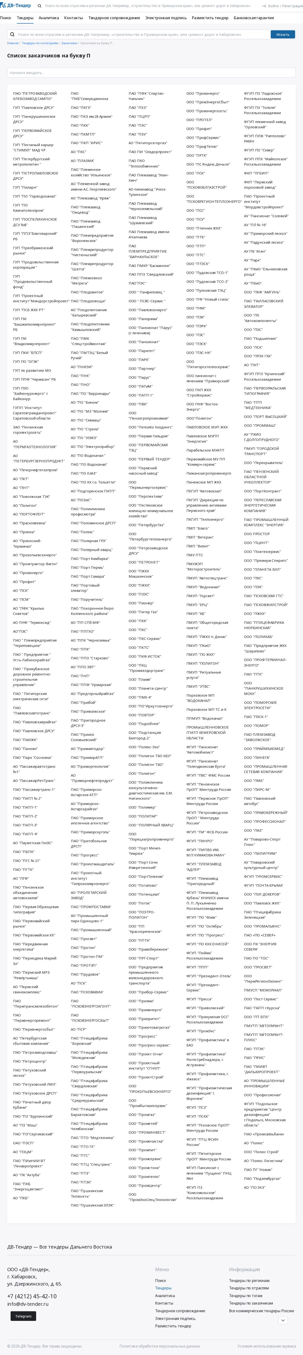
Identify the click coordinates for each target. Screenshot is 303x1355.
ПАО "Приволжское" (88, 711)
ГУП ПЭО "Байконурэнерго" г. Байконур (30, 393)
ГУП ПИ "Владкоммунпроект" (31, 341)
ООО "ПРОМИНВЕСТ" (147, 1132)
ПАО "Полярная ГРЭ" (88, 540)
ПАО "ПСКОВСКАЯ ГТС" (263, 595)
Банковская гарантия (254, 17)
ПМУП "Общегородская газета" (207, 625)
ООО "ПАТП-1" (141, 395)
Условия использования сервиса (266, 1346)
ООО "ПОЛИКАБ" (258, 636)
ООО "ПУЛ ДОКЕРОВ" (262, 894)
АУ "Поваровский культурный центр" (261, 865)
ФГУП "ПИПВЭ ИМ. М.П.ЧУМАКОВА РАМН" (205, 852)
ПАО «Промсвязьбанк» (264, 1134)
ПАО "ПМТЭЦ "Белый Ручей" (89, 355)
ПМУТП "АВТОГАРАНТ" (263, 1025)
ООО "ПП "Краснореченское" (145, 929)
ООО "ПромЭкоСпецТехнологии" (153, 1197)
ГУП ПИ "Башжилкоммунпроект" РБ (34, 324)
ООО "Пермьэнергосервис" (148, 485)
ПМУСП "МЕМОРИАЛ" (263, 990)
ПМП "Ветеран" (200, 537)
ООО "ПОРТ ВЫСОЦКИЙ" (265, 416)
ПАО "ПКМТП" (83, 134)
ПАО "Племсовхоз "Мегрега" (86, 280)
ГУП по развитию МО (32, 370)
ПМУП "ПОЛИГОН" (203, 663)
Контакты (73, 17)
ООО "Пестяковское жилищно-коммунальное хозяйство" (151, 510)
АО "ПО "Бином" (85, 402)
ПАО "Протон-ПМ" (87, 956)
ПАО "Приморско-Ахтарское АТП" (87, 792)
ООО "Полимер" (142, 807)
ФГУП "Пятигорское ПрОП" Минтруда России (208, 1156)
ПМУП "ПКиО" (198, 645)
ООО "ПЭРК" (196, 325)
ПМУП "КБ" (196, 613)
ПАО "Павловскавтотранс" (32, 710)
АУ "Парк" (252, 260)
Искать (283, 34)
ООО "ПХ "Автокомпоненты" (260, 318)
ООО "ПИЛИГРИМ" (260, 853)
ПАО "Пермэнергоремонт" (32, 1018)
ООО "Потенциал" (144, 894)
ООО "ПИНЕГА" (257, 757)
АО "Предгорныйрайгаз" (93, 693)
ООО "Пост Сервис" (260, 998)
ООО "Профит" (199, 128)
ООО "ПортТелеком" (146, 876)
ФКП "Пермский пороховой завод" (260, 184)
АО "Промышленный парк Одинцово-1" (89, 918)
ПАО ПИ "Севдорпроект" (150, 151)
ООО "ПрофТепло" (202, 146)
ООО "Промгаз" (142, 1114)
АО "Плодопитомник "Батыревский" (89, 312)
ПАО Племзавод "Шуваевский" (143, 220)
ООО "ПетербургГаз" (147, 524)
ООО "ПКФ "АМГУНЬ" (262, 292)
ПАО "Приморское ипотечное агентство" (90, 820)
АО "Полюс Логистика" (263, 1160)
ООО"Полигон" (199, 418)
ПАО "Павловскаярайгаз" (35, 721)
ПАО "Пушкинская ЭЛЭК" (92, 1205)
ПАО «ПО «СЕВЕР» (260, 935)
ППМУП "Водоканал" (204, 718)
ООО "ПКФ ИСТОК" (145, 656)
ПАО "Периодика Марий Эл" (34, 961)
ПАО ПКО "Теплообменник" (144, 163)
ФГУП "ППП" (197, 967)
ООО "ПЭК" (195, 317)
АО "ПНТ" (21, 487)
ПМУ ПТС (194, 554)
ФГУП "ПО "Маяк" (201, 917)
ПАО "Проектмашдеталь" (93, 863)
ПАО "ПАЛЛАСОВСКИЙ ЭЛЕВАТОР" (263, 303)
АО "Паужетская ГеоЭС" (33, 842)
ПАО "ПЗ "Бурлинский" (33, 1116)
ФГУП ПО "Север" (259, 150)
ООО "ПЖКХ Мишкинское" (141, 574)
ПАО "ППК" (80, 649)
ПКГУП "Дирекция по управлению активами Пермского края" (206, 505)
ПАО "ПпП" (80, 675)
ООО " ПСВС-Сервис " (147, 300)
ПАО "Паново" (25, 748)
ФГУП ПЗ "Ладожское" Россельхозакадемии (263, 96)
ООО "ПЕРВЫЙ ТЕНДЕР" (150, 459)
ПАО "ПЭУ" (138, 134)
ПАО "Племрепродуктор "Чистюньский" (92, 252)
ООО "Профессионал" (262, 1094)
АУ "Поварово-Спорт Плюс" (262, 842)
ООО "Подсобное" (144, 723)
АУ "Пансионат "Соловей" (266, 215)
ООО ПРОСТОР (257, 533)
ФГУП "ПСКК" (197, 1116)
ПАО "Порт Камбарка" (90, 558)
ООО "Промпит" (143, 1149)
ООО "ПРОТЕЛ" (199, 119)
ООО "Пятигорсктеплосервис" (208, 364)
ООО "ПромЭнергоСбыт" (208, 101)
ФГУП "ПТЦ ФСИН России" (202, 1142)
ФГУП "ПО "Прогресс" (205, 935)
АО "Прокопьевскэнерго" (35, 554)
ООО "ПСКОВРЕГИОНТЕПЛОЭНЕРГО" (210, 199)
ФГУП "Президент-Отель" (209, 975)
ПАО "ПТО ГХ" (83, 1146)
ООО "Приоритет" (144, 1018)
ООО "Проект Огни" (146, 1054)
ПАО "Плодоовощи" (88, 300)
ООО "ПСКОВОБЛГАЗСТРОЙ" (206, 184)
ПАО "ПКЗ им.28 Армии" (91, 116)
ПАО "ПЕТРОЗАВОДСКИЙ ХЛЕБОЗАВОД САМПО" (35, 96)
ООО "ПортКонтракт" (262, 491)
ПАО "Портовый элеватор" (85, 588)
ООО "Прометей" (143, 1123)
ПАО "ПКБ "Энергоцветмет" (28, 1186)
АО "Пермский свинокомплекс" (27, 989)
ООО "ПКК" (138, 620)
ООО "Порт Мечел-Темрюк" (145, 851)
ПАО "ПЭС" (138, 125)
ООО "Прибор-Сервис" (148, 992)
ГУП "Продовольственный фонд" (32, 281)
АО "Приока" (24, 531)
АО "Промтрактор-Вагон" (35, 563)
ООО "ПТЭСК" (198, 263)
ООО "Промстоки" (144, 1167)
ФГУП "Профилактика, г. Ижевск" (207, 1076)
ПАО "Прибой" (83, 702)
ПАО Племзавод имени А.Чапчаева (149, 234)
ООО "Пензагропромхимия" (149, 415)
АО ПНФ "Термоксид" (32, 622)
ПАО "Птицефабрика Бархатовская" (89, 1112)
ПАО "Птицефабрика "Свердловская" (89, 1083)
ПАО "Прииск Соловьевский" (84, 737)
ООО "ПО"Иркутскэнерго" (151, 706)
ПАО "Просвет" (84, 938)
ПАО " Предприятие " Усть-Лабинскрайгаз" (32, 657)
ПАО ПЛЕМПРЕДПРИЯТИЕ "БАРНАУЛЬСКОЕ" (148, 251)
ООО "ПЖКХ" (139, 585)
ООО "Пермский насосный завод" (144, 470)
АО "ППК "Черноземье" (91, 640)
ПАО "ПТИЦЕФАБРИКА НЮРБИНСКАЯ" (264, 625)
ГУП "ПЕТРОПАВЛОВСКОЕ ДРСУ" (35, 176)
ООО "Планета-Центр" (148, 688)
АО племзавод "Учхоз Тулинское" (147, 192)
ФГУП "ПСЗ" (196, 1107)
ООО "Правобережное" (149, 949)
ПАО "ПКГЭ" (81, 107)
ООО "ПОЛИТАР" (143, 816)
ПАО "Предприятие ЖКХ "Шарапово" (265, 648)
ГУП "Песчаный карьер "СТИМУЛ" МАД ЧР (33, 147)
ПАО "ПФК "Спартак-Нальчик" (147, 96)
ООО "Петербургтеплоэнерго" (150, 536)
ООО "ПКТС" (139, 647)
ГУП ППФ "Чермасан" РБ (34, 379)
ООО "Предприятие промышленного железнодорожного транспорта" (146, 975)
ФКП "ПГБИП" (256, 173)
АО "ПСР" (78, 1029)
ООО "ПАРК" (139, 359)
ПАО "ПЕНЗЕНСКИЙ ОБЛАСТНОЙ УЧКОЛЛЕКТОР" (261, 476)
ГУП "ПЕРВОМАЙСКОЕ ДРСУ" (32, 133)
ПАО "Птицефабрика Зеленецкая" (262, 915)
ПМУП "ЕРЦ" (197, 604)
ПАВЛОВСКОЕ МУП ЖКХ (207, 427)
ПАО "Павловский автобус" (259, 801)
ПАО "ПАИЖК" (25, 739)
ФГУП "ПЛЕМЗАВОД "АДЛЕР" (204, 866)
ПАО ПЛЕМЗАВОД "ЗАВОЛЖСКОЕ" (259, 737)
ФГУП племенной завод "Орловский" (265, 124)
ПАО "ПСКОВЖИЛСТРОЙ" (266, 604)
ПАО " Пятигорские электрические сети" (31, 696)
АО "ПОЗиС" (81, 499)
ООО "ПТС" (195, 254)
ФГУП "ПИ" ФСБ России (207, 831)
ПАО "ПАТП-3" (25, 825)
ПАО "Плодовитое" (87, 292)
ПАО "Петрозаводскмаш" (35, 1052)
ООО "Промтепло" (144, 1176)
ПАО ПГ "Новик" (258, 1169)
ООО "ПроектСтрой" (146, 1077)
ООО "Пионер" (141, 602)
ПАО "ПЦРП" (140, 116)
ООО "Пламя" (140, 679)
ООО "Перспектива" (146, 496)
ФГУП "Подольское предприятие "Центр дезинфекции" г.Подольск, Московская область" (265, 1114)
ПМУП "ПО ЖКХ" (200, 654)
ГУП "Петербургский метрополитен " (31, 161)
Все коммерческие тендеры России (261, 1310)
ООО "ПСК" (195, 173)
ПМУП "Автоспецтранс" (207, 577)
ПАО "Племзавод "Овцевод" (85, 209)
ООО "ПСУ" (195, 219)
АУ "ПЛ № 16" (255, 224)
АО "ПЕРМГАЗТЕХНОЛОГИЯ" (35, 444)
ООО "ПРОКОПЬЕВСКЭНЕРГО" (150, 1088)
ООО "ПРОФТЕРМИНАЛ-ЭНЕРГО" (265, 662)
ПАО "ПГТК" (23, 869)
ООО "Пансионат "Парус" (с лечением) (151, 330)
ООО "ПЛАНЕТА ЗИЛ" (262, 569)
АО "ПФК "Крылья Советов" (28, 611)
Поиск (5, 17)
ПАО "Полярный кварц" (92, 549)
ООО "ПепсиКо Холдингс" (151, 427)
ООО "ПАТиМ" (141, 386)
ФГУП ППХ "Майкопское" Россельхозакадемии (266, 161)
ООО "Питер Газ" (143, 611)
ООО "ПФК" (196, 308)
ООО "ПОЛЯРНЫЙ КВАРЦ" (151, 825)
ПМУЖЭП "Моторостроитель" (203, 566)
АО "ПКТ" (21, 478)
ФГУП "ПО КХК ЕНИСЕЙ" (207, 943)
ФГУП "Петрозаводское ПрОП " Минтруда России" (207, 817)
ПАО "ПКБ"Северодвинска (89, 96)
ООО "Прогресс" (143, 1036)
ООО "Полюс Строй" (261, 1151)
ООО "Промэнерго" (203, 93)
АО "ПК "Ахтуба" (26, 1174)
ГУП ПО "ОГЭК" (26, 361)
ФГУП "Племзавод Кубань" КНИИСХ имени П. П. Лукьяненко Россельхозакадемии (207, 900)
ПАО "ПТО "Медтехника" (92, 1137)
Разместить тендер (210, 17)
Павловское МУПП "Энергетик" (202, 438)
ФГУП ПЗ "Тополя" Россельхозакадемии (262, 110)
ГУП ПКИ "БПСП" (28, 352)
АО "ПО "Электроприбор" (93, 446)
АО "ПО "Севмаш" (86, 420)
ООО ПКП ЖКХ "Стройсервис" (199, 392)
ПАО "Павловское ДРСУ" (34, 730)
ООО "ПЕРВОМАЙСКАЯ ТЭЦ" (148, 447)
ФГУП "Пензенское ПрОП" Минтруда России (208, 787)
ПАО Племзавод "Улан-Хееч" (149, 178)
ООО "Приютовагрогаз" (150, 1027)
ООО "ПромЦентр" (145, 1185)
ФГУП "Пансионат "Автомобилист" (202, 749)
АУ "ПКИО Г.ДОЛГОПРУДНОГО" (261, 437)
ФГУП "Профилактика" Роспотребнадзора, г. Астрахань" (206, 1059)
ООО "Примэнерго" (145, 1009)
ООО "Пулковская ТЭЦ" (206, 290)
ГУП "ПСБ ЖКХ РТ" (29, 309)
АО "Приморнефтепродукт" (92, 778)
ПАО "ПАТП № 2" (27, 798)
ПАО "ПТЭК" (81, 1182)
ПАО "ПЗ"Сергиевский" (33, 1134)
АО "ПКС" (78, 151)
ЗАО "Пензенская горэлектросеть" (28, 430)
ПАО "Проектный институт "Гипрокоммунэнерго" (90, 878)
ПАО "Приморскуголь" (90, 831)
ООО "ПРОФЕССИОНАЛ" (265, 821)
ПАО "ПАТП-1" (25, 807)
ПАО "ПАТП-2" (25, 816)
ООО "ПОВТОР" (142, 714)
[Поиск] (39, 5)
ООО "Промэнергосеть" (206, 110)
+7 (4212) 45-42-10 (32, 1296)
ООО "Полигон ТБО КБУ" (150, 755)
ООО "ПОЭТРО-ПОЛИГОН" (142, 915)
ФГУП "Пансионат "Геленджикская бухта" (206, 764)
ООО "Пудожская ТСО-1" (207, 272)
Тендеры (25, 17)
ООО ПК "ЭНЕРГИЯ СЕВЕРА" (260, 946)
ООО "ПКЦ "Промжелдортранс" (147, 668)
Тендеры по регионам (249, 1280)
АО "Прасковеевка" (29, 522)
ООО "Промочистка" (146, 1141)
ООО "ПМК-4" (140, 697)
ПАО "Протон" (83, 947)
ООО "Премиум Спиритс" (266, 560)
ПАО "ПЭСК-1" (256, 716)
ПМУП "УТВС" (198, 686)
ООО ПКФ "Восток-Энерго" (202, 407)
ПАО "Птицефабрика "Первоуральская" (89, 1069)
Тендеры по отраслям (249, 1288)
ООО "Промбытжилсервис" (148, 1103)
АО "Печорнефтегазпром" (35, 469)
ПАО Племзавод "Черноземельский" (146, 206)
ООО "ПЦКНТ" (256, 542)
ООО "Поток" (140, 903)
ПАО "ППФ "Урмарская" (91, 684)
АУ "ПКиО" (253, 283)
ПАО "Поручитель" (87, 599)
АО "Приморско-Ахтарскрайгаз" (85, 806)
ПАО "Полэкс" (82, 531)
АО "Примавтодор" (87, 748)
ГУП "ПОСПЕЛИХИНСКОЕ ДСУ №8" (35, 222)
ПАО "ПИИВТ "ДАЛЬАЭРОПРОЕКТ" (261, 1069)
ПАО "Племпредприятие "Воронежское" (92, 238)
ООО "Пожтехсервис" (262, 551)
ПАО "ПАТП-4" (25, 833)
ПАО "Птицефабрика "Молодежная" (89, 1055)
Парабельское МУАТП (205, 450)
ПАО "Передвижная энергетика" (30, 946)
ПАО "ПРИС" (254, 1057)
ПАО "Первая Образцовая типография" (36, 909)
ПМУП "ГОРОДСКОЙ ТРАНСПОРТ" (261, 451)
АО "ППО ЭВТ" (83, 666)
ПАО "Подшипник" (260, 338)
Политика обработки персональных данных (159, 1346)
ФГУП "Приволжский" (205, 1007)
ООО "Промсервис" (145, 1158)
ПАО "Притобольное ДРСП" (89, 843)
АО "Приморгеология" (90, 766)
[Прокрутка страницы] (283, 1320)
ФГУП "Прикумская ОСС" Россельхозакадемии (207, 1019)
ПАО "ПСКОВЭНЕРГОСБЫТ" (90, 1018)
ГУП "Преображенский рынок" (33, 250)
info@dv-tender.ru (28, 1304)
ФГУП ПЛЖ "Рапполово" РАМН (265, 138)
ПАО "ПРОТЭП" (84, 965)
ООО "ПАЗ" (253, 830)
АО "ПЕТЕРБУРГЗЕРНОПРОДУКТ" (37, 458)
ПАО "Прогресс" (85, 855)
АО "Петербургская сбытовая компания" (31, 1041)
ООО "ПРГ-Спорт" (144, 958)
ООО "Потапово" (143, 885)
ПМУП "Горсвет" (200, 595)
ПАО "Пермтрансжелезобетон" (36, 1003)
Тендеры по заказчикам (251, 1303)
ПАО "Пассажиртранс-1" (34, 789)
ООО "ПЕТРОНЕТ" (144, 562)
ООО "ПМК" (254, 780)
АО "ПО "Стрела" (85, 429)
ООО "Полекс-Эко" (144, 746)
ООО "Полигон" (142, 773)
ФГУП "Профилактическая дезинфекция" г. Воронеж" (209, 1093)
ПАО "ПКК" (80, 125)
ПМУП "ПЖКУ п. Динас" (206, 636)
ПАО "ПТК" (253, 674)
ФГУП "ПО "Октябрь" (204, 926)
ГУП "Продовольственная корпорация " (36, 265)
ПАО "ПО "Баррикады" (90, 393)
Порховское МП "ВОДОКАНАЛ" (200, 698)
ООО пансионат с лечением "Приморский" (208, 378)
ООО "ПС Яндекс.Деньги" (208, 164)
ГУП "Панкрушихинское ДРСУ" (34, 119)
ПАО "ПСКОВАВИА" (87, 992)
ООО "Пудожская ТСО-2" (207, 281)
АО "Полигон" (25, 505)
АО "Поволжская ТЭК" (31, 496)
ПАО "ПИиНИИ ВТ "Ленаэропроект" (29, 1163)
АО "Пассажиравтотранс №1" (34, 769)
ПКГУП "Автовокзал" (204, 491)
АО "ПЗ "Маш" (25, 1125)
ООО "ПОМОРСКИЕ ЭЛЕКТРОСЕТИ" (260, 705)
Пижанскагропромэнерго (208, 473)
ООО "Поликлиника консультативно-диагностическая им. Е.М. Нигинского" (151, 790)
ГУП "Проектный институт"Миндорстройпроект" (37, 298)
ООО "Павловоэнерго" (148, 309)
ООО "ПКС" (138, 629)
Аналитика (49, 17)
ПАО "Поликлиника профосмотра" (88, 511)
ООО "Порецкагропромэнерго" (152, 836)
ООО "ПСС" (195, 210)
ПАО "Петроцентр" (29, 1061)
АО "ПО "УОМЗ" (84, 437)
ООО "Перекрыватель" (263, 462)
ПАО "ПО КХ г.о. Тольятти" (93, 482)
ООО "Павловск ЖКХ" (262, 903)
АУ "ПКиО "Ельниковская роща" (265, 271)
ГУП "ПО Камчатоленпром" (28, 208)
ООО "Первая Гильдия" (149, 435)
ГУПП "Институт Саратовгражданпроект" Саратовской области (34, 413)
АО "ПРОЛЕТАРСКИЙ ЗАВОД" (88, 895)
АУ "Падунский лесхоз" (264, 242)
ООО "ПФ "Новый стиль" (207, 299)
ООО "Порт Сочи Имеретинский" (143, 865)
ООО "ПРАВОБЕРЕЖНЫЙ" (266, 812)
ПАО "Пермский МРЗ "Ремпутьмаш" (31, 975)
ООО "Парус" (140, 377)
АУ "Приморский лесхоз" (265, 233)
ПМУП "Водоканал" (203, 586)
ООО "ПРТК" (196, 155)
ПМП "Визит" (198, 546)
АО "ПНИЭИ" (82, 366)
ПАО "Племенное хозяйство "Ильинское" (91, 172)
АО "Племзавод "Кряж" (90, 198)
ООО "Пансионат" (144, 341)
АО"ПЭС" (20, 631)
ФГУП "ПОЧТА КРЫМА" (263, 885)
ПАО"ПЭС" (137, 283)
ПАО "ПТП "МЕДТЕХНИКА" (257, 405)
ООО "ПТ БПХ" (256, 1016)
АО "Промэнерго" (28, 572)
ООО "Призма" (141, 1000)
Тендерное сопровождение (114, 17)
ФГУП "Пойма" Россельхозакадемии (204, 955)
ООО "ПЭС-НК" (198, 352)
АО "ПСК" (21, 590)
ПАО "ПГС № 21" (26, 860)
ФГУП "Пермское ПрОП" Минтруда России (207, 801)
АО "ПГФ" (21, 878)
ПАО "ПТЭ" (80, 1173)
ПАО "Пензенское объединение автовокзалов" (28, 892)
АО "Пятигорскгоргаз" (148, 142)
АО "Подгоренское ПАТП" (93, 491)
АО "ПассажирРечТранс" (34, 780)
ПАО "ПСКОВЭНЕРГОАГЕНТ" (91, 1003)
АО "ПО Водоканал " (88, 455)
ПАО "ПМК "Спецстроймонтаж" (88, 341)
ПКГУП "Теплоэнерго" (205, 519)
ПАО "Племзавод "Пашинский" (85, 224)
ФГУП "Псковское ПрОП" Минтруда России (208, 1128)
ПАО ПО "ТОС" (256, 958)
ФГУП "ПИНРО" (199, 840)
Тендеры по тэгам (245, 1295)
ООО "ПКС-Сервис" (145, 638)
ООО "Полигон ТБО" (146, 764)
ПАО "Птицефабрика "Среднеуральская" (89, 1097)
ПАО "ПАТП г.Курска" (262, 1007)
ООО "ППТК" (139, 940)
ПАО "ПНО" (81, 384)
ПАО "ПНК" (80, 375)
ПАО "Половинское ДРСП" (93, 522)
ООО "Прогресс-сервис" (149, 1045)
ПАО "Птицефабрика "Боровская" (89, 1041)
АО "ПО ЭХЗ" (254, 1187)
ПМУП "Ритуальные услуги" (203, 675)
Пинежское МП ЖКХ (203, 482)
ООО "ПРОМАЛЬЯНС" (262, 926)
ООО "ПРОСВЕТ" (258, 967)
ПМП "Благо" (197, 528)
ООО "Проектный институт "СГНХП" (144, 1065)
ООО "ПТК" (195, 237)
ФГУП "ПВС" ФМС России (208, 775)
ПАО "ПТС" (80, 1155)
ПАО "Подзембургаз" (262, 1178)
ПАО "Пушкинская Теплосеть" (87, 1193)
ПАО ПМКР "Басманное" (150, 265)
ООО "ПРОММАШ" (260, 425)
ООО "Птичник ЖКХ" (204, 228)
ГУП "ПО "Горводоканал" (34, 196)
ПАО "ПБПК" (23, 851)
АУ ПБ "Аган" (255, 251)
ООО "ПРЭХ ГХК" (258, 355)
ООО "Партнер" (142, 368)
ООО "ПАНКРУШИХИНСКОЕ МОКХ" (263, 688)
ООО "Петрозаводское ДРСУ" (148, 550)
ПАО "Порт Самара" (88, 576)
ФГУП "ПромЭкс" (201, 1030)
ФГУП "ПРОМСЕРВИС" (263, 876)
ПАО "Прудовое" (85, 974)
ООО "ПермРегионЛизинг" (263, 978)
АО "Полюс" (254, 1142)
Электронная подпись (166, 17)
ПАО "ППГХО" (82, 631)
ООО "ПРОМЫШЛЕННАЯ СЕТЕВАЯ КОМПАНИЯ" (265, 769)
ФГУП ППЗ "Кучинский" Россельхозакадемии (264, 376)
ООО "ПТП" (196, 245)
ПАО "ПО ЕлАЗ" (84, 473)
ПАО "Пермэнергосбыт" (34, 1029)
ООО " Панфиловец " (147, 292)
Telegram (23, 1316)
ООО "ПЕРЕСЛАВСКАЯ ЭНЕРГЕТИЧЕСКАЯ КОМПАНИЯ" (262, 505)
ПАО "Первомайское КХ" (34, 935)
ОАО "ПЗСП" (23, 1142)
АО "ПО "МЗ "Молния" (90, 411)
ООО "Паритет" (142, 350)
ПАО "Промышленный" (91, 929)
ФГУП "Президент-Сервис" (203, 987)
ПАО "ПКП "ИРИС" (86, 142)
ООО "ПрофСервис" (203, 137)
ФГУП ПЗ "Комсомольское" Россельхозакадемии (204, 1192)
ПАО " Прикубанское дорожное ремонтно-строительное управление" (32, 676)
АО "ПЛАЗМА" (82, 160)
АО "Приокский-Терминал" (27, 543)
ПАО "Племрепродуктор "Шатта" (92, 266)
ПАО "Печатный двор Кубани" (32, 1105)
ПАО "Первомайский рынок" (31, 923)
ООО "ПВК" (138, 404)
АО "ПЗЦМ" (23, 1151)
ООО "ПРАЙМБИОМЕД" (264, 748)
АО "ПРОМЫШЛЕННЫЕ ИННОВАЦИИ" (264, 1083)
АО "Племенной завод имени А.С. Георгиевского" (94, 186)
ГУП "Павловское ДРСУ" (33, 107)
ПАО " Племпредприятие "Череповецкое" (35, 643)
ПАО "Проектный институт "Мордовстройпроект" (264, 201)
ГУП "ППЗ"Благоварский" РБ (35, 236)
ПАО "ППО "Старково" (90, 658)
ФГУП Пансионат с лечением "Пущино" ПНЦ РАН (209, 1173)
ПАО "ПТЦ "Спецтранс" (91, 1164)
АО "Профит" (24, 581)
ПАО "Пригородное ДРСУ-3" (88, 723)
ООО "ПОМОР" (256, 725)
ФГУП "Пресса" (199, 998)
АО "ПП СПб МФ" (85, 622)
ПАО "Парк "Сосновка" (32, 757)
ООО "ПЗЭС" (139, 594)
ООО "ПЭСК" (196, 343)
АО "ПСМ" (21, 599)
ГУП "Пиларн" (25, 187)
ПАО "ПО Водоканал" (89, 464)
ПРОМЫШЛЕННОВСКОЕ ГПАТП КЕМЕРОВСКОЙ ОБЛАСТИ (207, 732)
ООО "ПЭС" (195, 334)
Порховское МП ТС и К (206, 709)
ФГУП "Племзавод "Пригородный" (202, 881)
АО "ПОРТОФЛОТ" (29, 514)
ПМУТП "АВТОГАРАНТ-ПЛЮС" (263, 1037)
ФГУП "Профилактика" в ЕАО (207, 1042)
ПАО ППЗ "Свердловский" (151, 274)
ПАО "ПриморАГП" (87, 757)
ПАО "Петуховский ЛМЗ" (34, 1084)
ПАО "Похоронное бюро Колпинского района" (92, 611)
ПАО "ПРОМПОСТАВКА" (91, 906)
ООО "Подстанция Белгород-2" (145, 735)
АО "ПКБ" (21, 1197)
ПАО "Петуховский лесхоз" (29, 1073)
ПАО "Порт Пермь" (87, 567)
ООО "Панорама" (143, 318)
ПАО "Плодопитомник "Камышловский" (90, 327)
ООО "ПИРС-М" (257, 789)
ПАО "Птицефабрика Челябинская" (89, 1126)
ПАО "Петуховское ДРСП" (35, 1093)
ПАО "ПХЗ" (138, 107)
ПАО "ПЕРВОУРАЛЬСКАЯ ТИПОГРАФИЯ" (265, 391)
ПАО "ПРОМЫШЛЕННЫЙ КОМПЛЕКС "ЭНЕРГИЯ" (266, 522)
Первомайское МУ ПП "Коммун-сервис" (205, 462)
